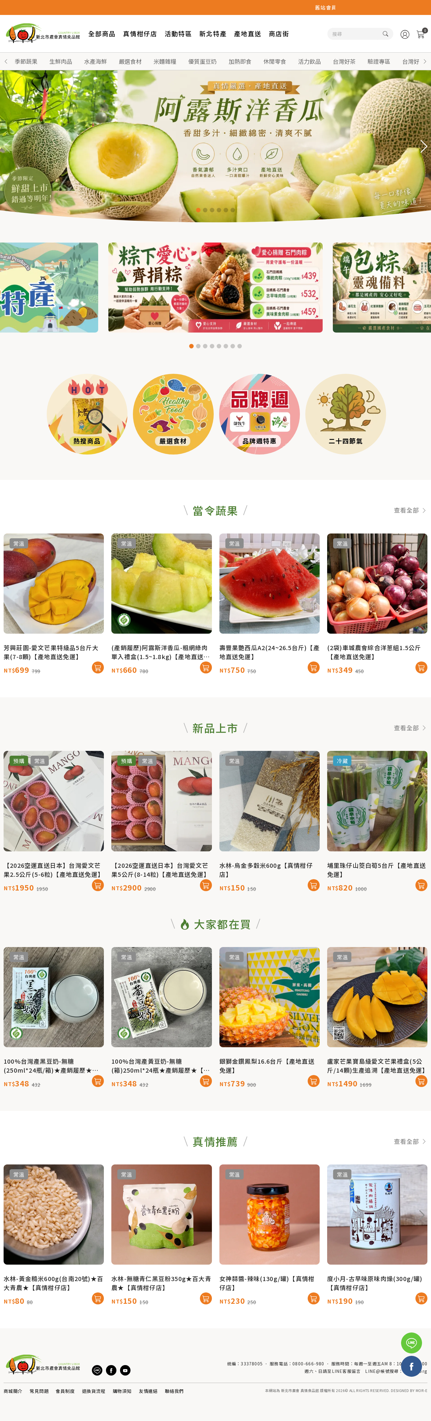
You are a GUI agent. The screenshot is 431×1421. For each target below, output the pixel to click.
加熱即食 (240, 61)
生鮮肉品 (60, 61)
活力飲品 (309, 61)
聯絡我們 (174, 1391)
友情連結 (148, 1391)
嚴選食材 (130, 61)
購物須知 (122, 1391)
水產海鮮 (95, 61)
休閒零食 (274, 61)
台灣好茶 (344, 61)
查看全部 (410, 537)
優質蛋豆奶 (202, 61)
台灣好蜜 (413, 61)
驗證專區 (379, 61)
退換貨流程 (94, 1391)
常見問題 (39, 1391)
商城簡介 (13, 1391)
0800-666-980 (308, 1364)
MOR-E (421, 1390)
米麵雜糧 (165, 61)
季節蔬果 (26, 61)
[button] (425, 61)
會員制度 (65, 1391)
